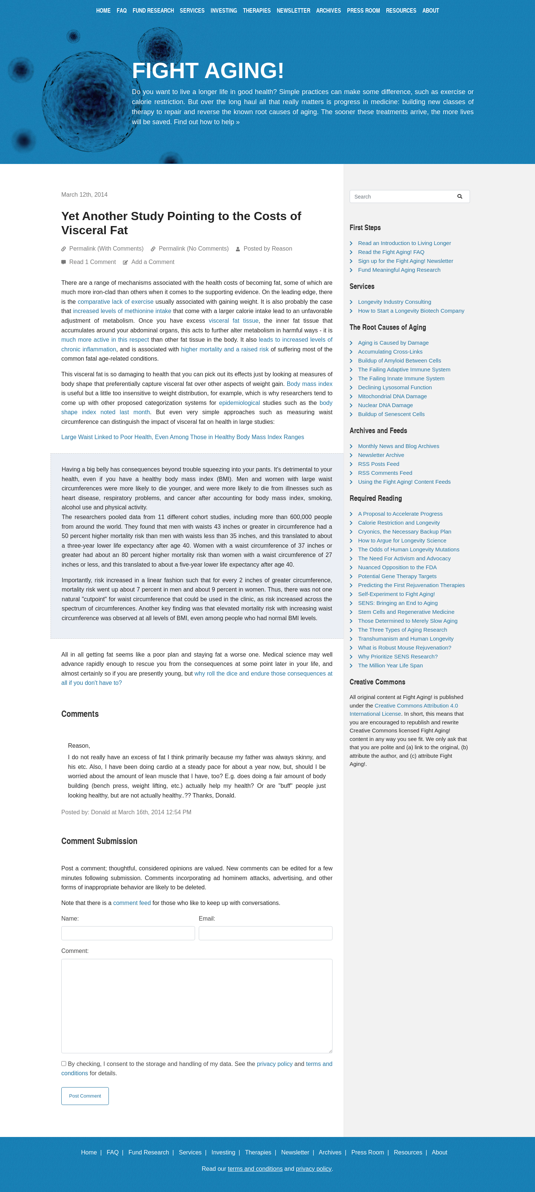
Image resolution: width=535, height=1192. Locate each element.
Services (192, 10)
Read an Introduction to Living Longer (404, 243)
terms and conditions (255, 1169)
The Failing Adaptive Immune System (404, 369)
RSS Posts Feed (378, 464)
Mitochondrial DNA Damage (392, 396)
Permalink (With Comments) (106, 248)
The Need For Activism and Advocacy (404, 558)
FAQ (122, 10)
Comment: (75, 951)
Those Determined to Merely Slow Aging (408, 621)
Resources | (412, 1152)
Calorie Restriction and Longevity (399, 522)
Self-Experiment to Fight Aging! (396, 594)
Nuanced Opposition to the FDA (397, 567)
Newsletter (293, 10)
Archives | (334, 1152)
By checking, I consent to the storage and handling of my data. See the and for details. (197, 1069)
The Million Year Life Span (390, 665)
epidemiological (239, 403)
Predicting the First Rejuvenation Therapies (411, 585)
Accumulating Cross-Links (390, 351)
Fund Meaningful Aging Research (399, 270)
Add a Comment (153, 262)
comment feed (132, 903)
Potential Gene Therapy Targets (397, 576)
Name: (70, 918)
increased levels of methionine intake (122, 311)
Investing (224, 10)
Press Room (363, 10)
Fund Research (153, 10)
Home (103, 10)
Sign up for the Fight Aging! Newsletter (405, 261)
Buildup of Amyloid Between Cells (399, 360)
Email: (207, 918)
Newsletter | (299, 1152)
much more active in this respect (105, 339)
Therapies (257, 10)
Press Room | (371, 1152)
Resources (401, 10)
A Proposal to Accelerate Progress (400, 513)
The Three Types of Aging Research (402, 629)
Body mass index (310, 384)
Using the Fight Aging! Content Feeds (404, 482)
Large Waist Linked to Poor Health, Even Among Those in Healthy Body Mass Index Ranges (182, 437)
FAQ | (117, 1152)
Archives (328, 10)
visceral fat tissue (234, 321)
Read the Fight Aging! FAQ (391, 252)
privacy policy (274, 1064)
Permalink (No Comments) (193, 248)
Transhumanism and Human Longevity (406, 638)
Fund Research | (153, 1152)
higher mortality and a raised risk (225, 349)
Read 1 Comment (93, 262)
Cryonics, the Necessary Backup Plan (404, 531)
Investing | (227, 1152)
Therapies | (262, 1152)
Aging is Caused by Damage (393, 342)
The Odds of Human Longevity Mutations (409, 549)
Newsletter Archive (381, 455)
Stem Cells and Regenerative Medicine (406, 612)
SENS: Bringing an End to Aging (398, 603)
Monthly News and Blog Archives (398, 446)
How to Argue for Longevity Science (402, 540)
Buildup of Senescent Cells (391, 414)
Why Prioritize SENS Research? (398, 656)
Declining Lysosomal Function (395, 387)
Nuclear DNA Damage (385, 405)
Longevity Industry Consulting (394, 302)
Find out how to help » (207, 122)
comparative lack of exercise (115, 302)
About (430, 10)
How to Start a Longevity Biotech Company (411, 310)
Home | (93, 1152)
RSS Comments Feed (385, 473)
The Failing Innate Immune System (401, 378)
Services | (194, 1152)
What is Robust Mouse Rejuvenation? (404, 647)
